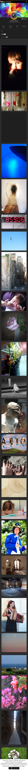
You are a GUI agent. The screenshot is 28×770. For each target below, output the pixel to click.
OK (10, 768)
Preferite (4, 37)
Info (2, 31)
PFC (17, 26)
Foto (3, 34)
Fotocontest (5, 1)
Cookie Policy (16, 768)
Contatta (24, 18)
